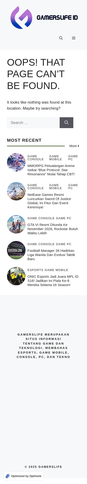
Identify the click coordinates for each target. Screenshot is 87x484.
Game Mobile (55, 158)
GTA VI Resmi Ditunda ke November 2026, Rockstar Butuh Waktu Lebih (53, 229)
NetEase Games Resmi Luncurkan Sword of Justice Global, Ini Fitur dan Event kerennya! (49, 201)
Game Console (36, 158)
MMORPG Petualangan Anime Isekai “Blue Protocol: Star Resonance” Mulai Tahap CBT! (51, 170)
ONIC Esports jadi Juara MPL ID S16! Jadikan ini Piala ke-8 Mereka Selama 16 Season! (53, 280)
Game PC (73, 158)
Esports (36, 269)
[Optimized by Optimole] (23, 476)
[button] (61, 38)
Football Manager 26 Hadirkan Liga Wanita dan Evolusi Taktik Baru (51, 255)
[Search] (66, 122)
